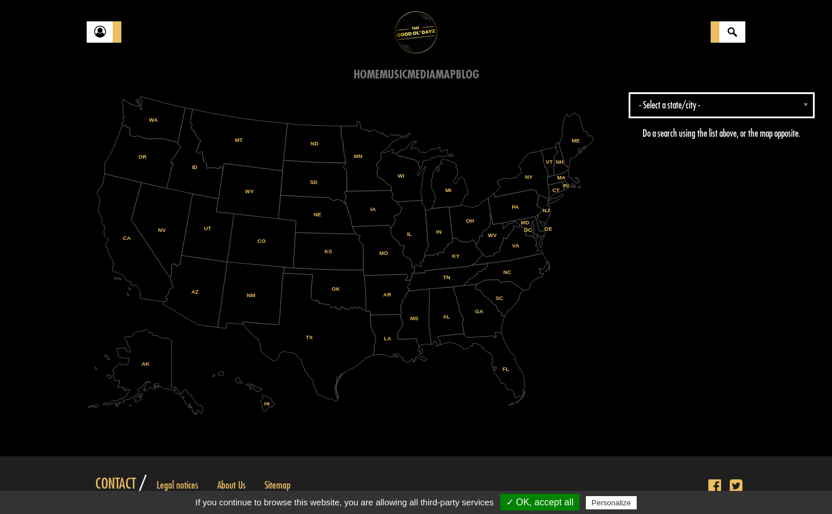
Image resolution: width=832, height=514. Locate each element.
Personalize (611, 502)
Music (393, 75)
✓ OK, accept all (540, 502)
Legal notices (177, 485)
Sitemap (278, 485)
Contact (115, 484)
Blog (467, 75)
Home (367, 75)
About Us (231, 485)
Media (421, 75)
